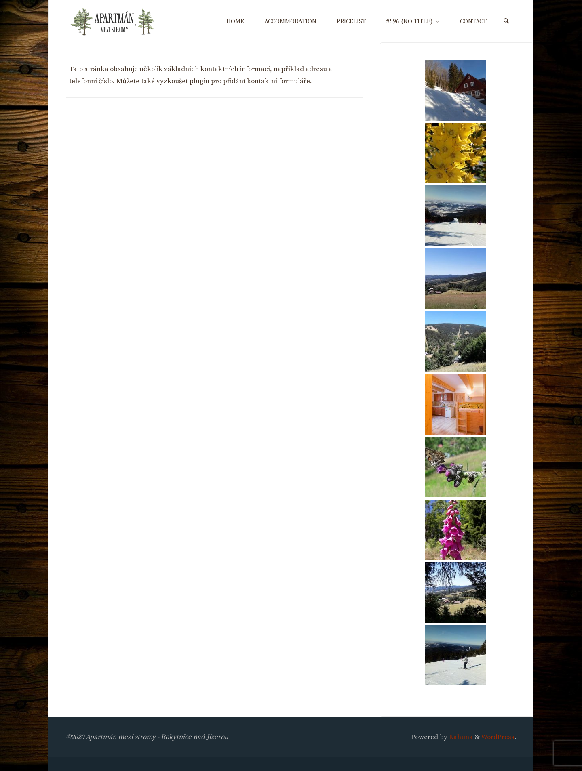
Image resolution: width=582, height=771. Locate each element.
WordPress (498, 737)
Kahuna (460, 737)
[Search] (506, 21)
